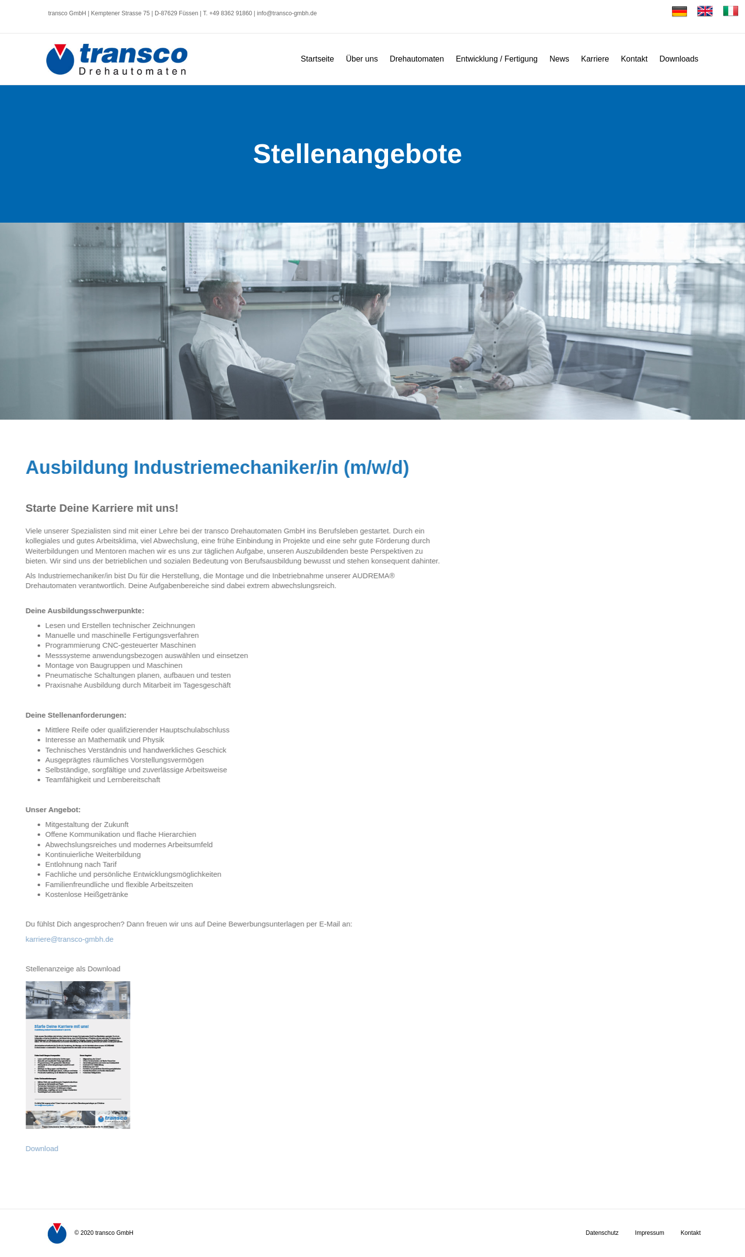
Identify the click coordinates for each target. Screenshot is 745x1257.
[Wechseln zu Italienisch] (728, 11)
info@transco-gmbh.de (287, 13)
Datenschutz (602, 1232)
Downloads (678, 59)
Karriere (595, 59)
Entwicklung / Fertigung (497, 59)
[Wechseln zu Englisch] (705, 11)
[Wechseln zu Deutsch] (679, 11)
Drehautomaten (416, 59)
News (559, 59)
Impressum (649, 1232)
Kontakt (634, 59)
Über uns (362, 59)
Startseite (317, 59)
